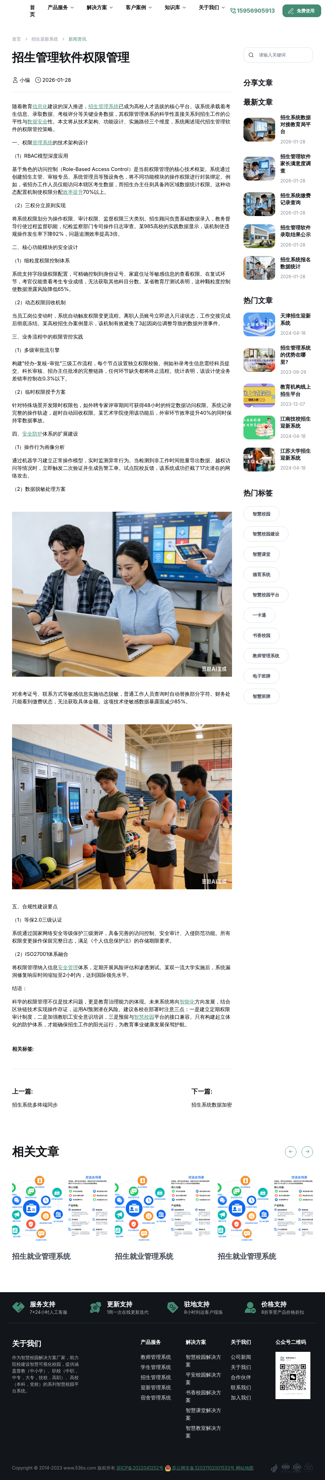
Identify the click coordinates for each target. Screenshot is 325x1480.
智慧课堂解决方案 (203, 1414)
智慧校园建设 (266, 533)
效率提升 (73, 192)
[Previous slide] (290, 1152)
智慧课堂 (261, 554)
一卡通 (259, 615)
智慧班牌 (261, 696)
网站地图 (245, 1467)
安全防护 (32, 434)
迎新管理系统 (156, 1387)
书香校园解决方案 (203, 1396)
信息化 (40, 106)
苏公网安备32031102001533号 (200, 1467)
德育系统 (261, 574)
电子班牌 (261, 676)
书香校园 (261, 635)
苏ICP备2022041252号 (139, 1467)
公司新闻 (241, 1357)
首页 (16, 39)
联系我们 (241, 1387)
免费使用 (301, 11)
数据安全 (37, 121)
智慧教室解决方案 (203, 1432)
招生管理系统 (103, 106)
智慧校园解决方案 (203, 1361)
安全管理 (68, 967)
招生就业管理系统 (41, 1256)
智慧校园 (144, 1017)
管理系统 (42, 142)
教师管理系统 (266, 655)
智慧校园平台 (266, 594)
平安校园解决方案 (203, 1378)
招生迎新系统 (44, 39)
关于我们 (241, 1367)
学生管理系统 (156, 1367)
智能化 (187, 1001)
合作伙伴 (241, 1377)
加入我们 (241, 1397)
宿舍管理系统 (156, 1397)
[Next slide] (307, 1152)
